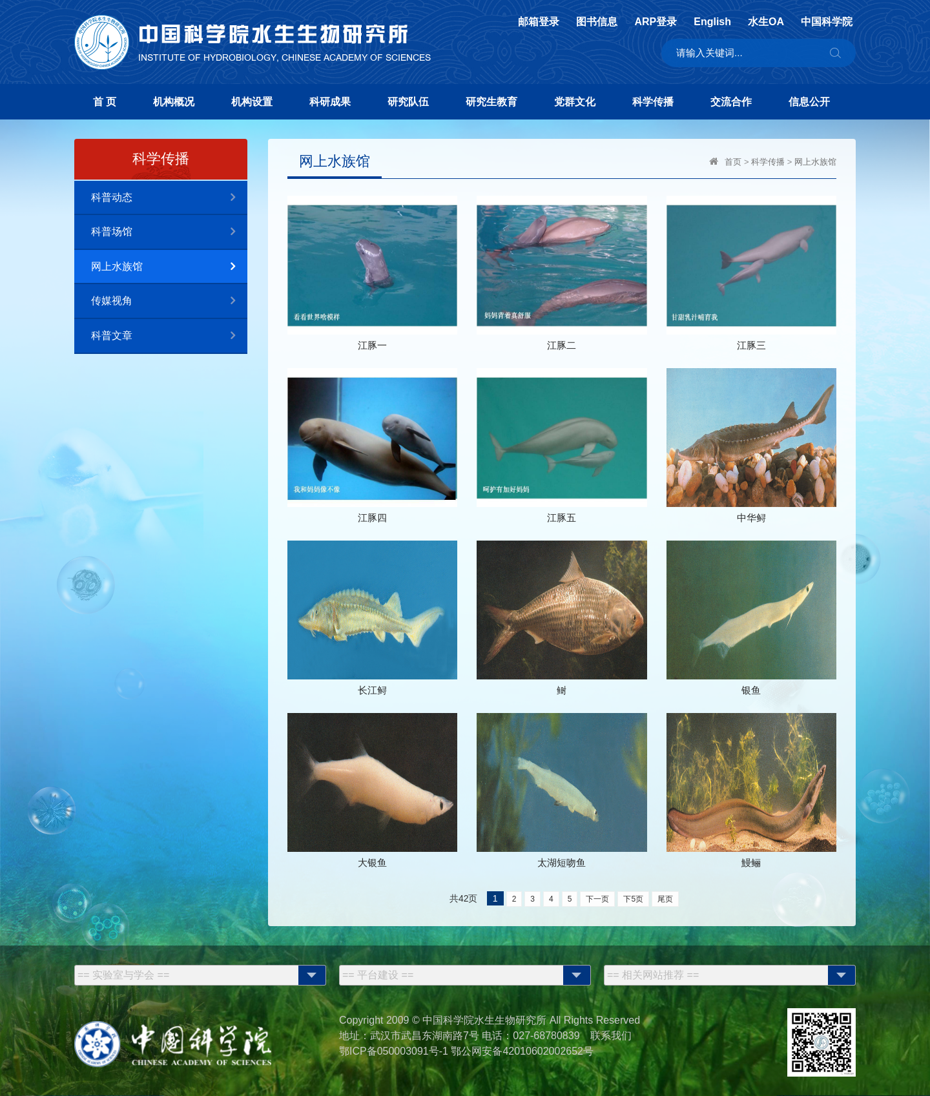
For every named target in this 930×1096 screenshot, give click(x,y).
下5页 (633, 899)
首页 (733, 162)
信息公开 (809, 101)
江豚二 (561, 345)
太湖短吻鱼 (561, 862)
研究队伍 (408, 101)
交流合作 (731, 101)
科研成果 (330, 101)
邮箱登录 (538, 21)
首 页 (104, 101)
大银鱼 (372, 862)
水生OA (766, 21)
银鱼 (751, 690)
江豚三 (751, 345)
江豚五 (561, 517)
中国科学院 (826, 21)
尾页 (665, 899)
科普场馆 (169, 232)
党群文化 (574, 101)
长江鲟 (372, 690)
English (712, 21)
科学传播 (653, 101)
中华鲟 (751, 517)
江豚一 (372, 345)
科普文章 (169, 336)
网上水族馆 (169, 267)
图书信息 (596, 21)
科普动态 (169, 198)
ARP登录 (655, 21)
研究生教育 (491, 101)
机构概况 (173, 101)
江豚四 (372, 517)
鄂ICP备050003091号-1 (393, 1051)
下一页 (597, 899)
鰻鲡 (751, 862)
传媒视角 (169, 301)
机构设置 (252, 101)
